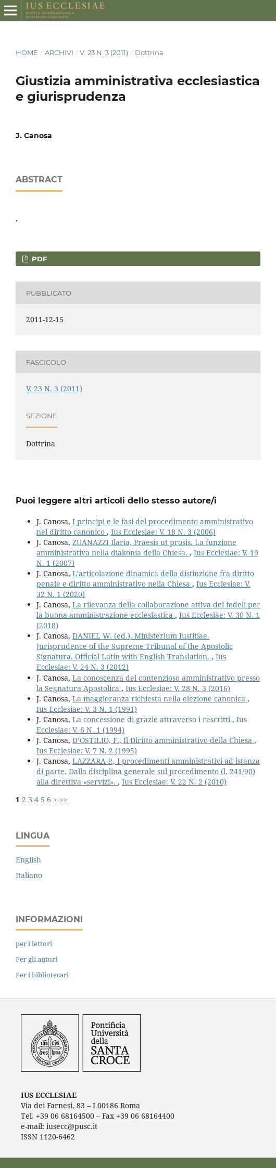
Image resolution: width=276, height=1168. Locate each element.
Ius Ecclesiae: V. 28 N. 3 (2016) (178, 688)
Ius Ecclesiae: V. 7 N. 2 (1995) (86, 750)
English (28, 860)
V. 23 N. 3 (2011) (104, 52)
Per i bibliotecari (42, 974)
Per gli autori (36, 959)
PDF (38, 259)
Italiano (29, 875)
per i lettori (34, 943)
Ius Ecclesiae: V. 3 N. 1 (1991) (86, 709)
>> (63, 799)
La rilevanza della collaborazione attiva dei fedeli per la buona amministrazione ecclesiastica (148, 610)
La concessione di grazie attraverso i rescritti (152, 719)
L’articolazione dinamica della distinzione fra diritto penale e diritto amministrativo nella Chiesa (145, 578)
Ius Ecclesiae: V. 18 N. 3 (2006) (163, 532)
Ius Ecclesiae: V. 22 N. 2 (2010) (174, 782)
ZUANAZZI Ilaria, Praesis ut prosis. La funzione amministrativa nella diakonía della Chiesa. (136, 547)
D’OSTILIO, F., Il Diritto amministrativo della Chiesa (163, 740)
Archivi (59, 52)
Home (27, 52)
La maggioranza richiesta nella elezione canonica (159, 699)
